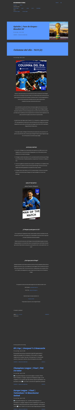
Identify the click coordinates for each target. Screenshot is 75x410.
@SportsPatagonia (33, 290)
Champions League (16, 11)
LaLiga (28, 8)
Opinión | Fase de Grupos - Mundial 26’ (25, 27)
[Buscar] (57, 2)
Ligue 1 (22, 8)
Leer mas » (43, 361)
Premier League (16, 8)
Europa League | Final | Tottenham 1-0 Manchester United (26, 393)
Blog (17, 314)
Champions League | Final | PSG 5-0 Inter (28, 369)
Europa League (25, 11)
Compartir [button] (15, 34)
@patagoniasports (34, 287)
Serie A (33, 8)
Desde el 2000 (31, 298)
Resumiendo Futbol (19, 2)
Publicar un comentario (22, 34)
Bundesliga (38, 8)
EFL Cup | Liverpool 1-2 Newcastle (29, 348)
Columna (20, 314)
